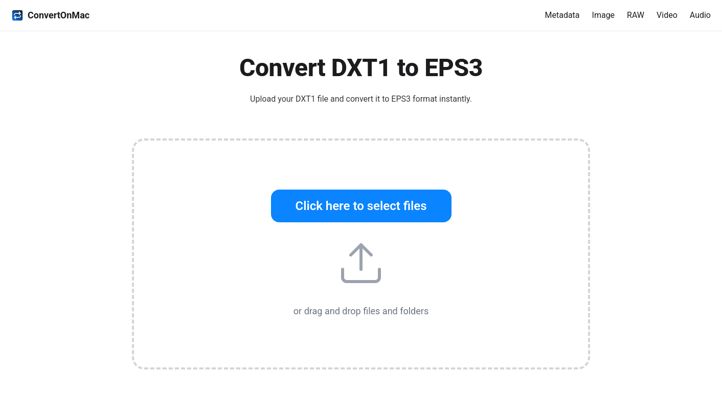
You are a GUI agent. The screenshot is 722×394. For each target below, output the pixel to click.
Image (603, 15)
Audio (700, 15)
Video (667, 15)
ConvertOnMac (50, 15)
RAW (635, 15)
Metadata (562, 15)
